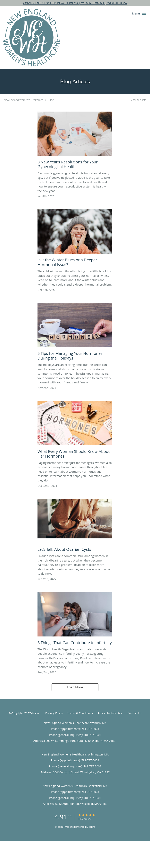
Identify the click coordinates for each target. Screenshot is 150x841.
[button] (144, 13)
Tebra (92, 826)
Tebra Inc (34, 713)
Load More (75, 687)
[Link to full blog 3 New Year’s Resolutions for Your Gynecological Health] (75, 141)
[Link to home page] (42, 37)
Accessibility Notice (110, 713)
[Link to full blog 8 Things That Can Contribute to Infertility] (75, 619)
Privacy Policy (54, 713)
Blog (51, 100)
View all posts (138, 100)
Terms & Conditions (80, 713)
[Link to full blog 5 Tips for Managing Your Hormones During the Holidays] (75, 332)
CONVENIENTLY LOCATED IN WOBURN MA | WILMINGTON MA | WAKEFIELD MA (75, 3)
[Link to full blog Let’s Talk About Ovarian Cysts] (75, 526)
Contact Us (135, 713)
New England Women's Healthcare (23, 100)
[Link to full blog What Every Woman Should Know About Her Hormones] (75, 431)
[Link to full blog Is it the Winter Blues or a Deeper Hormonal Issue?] (75, 239)
